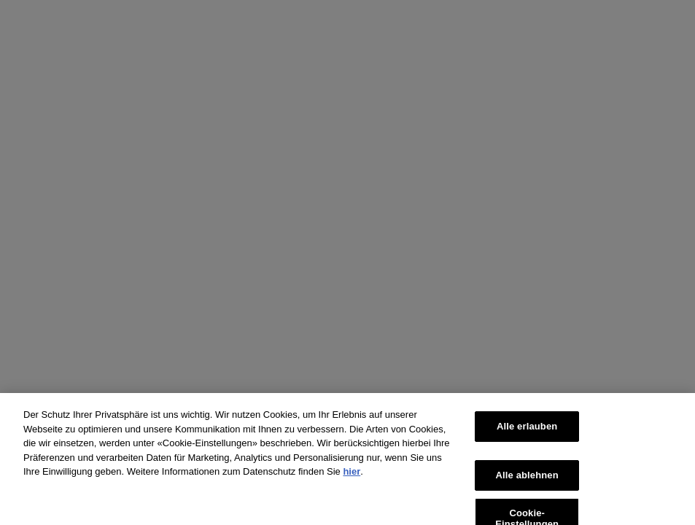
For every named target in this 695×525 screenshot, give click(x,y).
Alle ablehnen (527, 480)
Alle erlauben (527, 432)
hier (351, 477)
